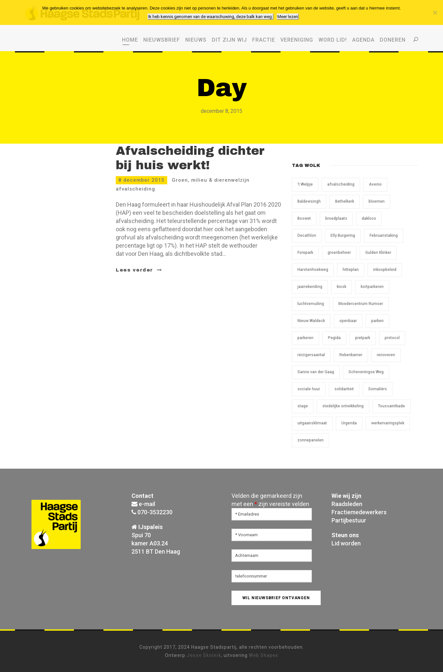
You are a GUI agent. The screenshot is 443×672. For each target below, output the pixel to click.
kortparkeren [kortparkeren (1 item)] (372, 286)
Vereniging (296, 40)
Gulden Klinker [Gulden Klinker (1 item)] (378, 252)
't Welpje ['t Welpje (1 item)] (305, 184)
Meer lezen (287, 16)
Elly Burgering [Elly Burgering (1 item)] (343, 235)
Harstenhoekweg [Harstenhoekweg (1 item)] (312, 269)
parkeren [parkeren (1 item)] (305, 338)
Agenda (363, 40)
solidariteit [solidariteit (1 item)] (344, 389)
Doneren (393, 40)
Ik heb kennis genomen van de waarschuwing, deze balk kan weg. (210, 16)
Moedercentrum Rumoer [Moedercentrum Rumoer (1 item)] (360, 303)
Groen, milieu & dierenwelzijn (211, 180)
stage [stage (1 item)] (302, 406)
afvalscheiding (135, 189)
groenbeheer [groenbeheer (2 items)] (339, 252)
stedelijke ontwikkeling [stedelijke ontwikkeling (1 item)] (343, 406)
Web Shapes (263, 655)
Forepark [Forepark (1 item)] (305, 252)
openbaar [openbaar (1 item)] (348, 320)
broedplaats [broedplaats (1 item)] (336, 218)
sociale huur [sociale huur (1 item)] (308, 389)
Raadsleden (347, 503)
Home (130, 40)
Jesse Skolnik (204, 655)
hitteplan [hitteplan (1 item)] (351, 269)
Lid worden (346, 543)
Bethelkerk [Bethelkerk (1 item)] (344, 201)
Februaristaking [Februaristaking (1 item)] (384, 235)
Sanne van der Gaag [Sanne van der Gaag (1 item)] (315, 372)
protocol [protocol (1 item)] (392, 338)
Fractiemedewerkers (359, 512)
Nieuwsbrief (161, 40)
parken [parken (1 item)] (377, 320)
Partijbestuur (349, 520)
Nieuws (196, 40)
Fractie (263, 40)
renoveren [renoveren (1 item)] (386, 355)
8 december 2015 (141, 180)
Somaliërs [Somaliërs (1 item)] (377, 389)
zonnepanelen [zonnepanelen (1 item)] (310, 440)
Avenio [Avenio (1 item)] (375, 184)
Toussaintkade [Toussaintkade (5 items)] (391, 406)
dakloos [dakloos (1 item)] (369, 218)
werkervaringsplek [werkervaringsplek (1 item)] (387, 423)
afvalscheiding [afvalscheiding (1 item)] (340, 184)
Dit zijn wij (229, 40)
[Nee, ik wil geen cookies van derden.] (435, 12)
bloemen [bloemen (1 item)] (377, 201)
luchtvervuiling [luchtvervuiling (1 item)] (310, 303)
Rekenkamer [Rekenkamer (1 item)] (350, 355)
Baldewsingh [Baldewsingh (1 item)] (309, 201)
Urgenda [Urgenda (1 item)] (349, 423)
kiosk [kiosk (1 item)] (341, 286)
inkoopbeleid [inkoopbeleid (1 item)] (384, 269)
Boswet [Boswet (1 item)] (304, 218)
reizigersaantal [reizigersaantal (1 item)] (311, 355)
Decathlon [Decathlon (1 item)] (306, 235)
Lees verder (139, 270)
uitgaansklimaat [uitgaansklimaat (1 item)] (312, 423)
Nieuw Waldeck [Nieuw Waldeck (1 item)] (311, 320)
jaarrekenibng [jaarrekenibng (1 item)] (309, 286)
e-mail (147, 503)
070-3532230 (154, 512)
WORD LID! (332, 40)
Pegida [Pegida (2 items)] (334, 338)
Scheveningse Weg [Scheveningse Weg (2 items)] (366, 372)
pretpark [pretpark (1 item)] (362, 338)
